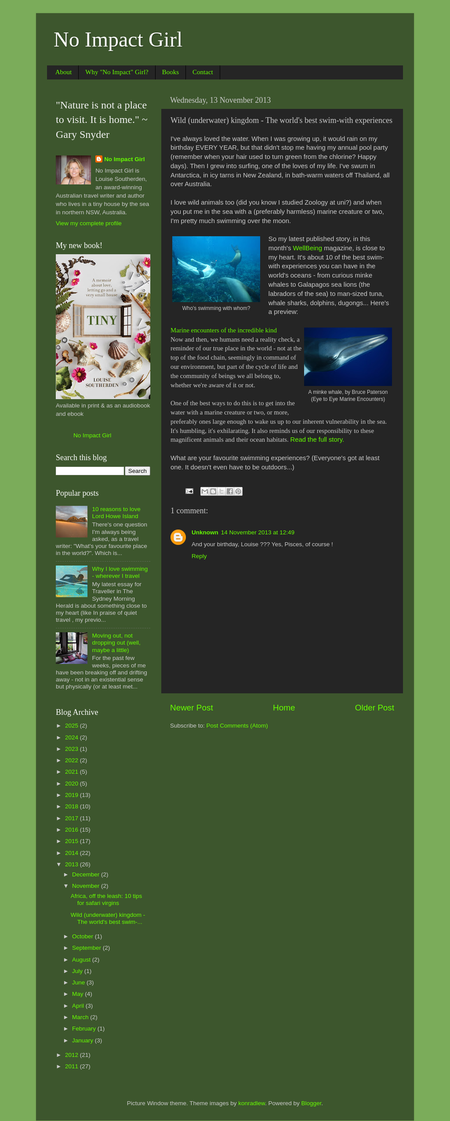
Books (170, 72)
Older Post (374, 707)
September (87, 947)
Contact (202, 72)
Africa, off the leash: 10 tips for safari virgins (106, 899)
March (81, 1017)
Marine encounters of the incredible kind (224, 330)
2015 (72, 841)
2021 (72, 771)
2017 (72, 818)
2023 (72, 749)
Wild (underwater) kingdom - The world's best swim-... (108, 918)
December (86, 874)
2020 (72, 783)
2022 (72, 760)
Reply (199, 556)
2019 (72, 795)
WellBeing (307, 248)
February (85, 1028)
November (86, 886)
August (82, 959)
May (78, 994)
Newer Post (191, 707)
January (83, 1040)
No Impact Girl (118, 39)
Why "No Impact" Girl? (116, 72)
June (79, 982)
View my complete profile (89, 223)
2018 (72, 806)
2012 (72, 1055)
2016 (72, 829)
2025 (72, 725)
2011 (72, 1066)
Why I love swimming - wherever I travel (120, 572)
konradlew (251, 1103)
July (78, 971)
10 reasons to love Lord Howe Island (116, 512)
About (63, 72)
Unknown (205, 532)
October (83, 936)
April (79, 1005)
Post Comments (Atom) (237, 725)
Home (284, 707)
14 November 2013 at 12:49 (257, 532)
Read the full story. (317, 439)
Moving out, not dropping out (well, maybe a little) (116, 642)
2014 (72, 853)
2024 (72, 737)
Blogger (311, 1103)
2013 (72, 864)
